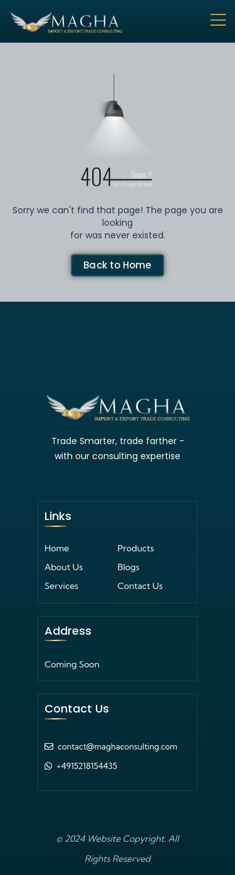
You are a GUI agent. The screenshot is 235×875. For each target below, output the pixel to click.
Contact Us (140, 585)
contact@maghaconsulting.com (117, 746)
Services (61, 585)
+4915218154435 (86, 766)
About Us (63, 567)
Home (56, 548)
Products (136, 548)
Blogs (129, 567)
